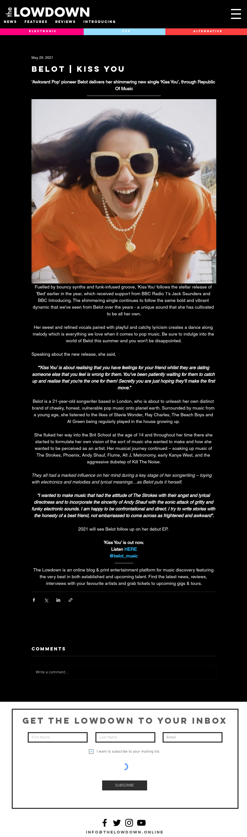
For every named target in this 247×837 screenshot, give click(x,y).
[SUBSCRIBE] (124, 785)
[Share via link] (70, 600)
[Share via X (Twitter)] (46, 600)
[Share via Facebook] (33, 600)
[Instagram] (129, 823)
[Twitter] (117, 823)
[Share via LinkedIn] (58, 600)
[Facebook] (104, 823)
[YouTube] (141, 823)
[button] (236, 14)
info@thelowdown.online (125, 832)
